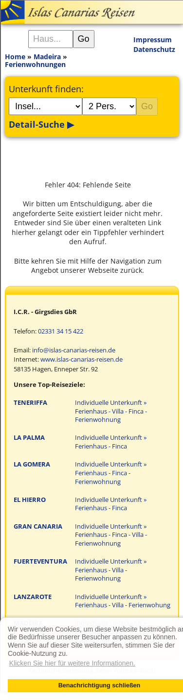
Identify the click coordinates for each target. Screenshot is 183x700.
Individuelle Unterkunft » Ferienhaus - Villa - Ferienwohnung (110, 570)
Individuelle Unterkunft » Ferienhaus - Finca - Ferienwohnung (110, 472)
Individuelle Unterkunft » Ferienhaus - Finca (110, 441)
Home (15, 56)
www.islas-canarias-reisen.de (81, 359)
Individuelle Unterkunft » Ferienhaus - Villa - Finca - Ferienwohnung (111, 411)
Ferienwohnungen (35, 64)
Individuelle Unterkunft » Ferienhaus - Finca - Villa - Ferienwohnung (111, 535)
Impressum (152, 39)
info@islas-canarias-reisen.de (73, 350)
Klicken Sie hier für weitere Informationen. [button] (72, 663)
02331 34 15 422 (60, 331)
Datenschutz (154, 49)
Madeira (47, 56)
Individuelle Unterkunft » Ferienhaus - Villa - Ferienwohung (122, 601)
